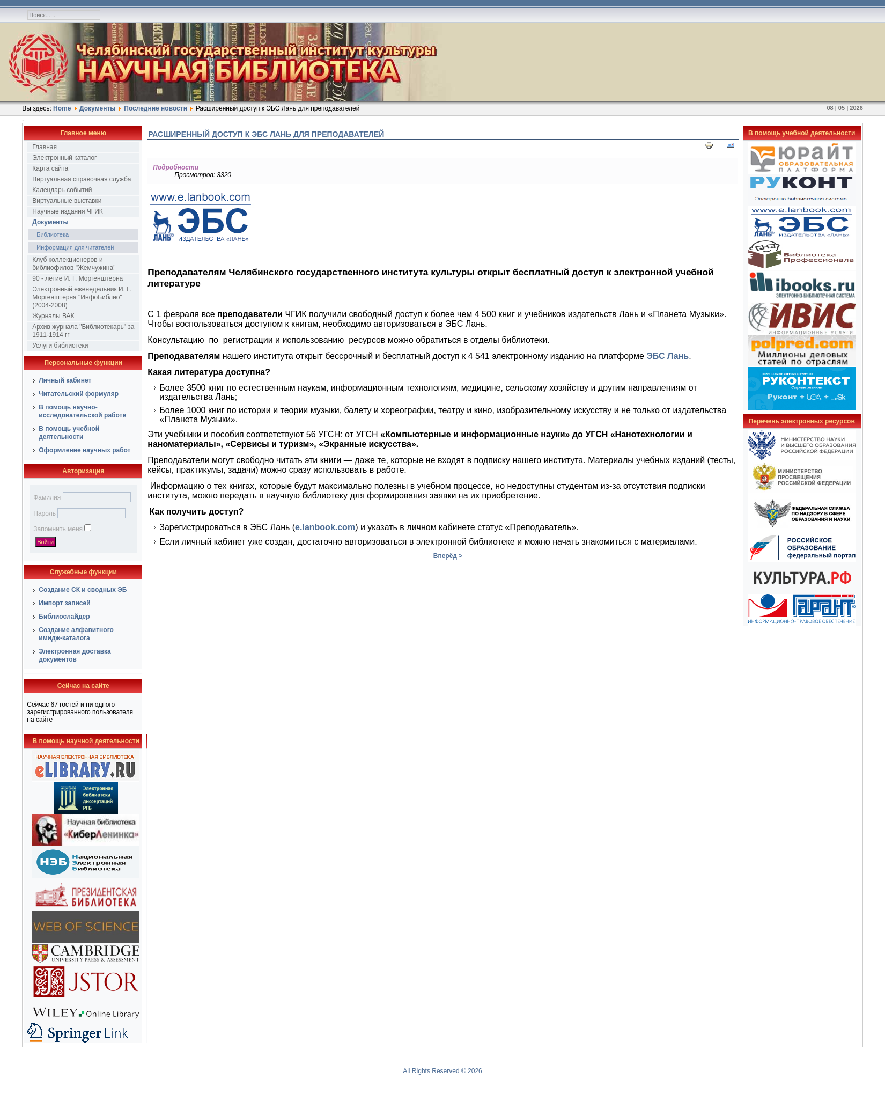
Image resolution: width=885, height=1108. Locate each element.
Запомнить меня (58, 529)
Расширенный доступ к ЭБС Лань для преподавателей (266, 134)
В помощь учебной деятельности (69, 433)
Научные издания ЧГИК (67, 211)
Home (62, 108)
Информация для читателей (75, 247)
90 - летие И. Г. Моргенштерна (77, 278)
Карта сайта (50, 168)
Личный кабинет (65, 380)
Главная (44, 147)
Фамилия (47, 497)
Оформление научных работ (84, 450)
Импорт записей (64, 603)
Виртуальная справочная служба (81, 179)
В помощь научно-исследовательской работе (82, 411)
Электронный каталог (64, 158)
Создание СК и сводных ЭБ (83, 589)
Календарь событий (62, 190)
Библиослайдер (64, 616)
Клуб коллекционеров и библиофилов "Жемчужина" (73, 264)
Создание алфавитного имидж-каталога (76, 634)
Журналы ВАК (53, 316)
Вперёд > (448, 556)
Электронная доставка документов (75, 655)
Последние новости (155, 108)
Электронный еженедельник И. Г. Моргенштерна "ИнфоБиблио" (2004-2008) (81, 297)
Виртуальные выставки (66, 200)
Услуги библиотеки (60, 345)
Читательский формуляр (79, 394)
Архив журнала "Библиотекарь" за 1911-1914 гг (83, 331)
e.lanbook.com (325, 527)
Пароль (44, 513)
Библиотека (52, 234)
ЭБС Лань (667, 356)
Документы (97, 108)
